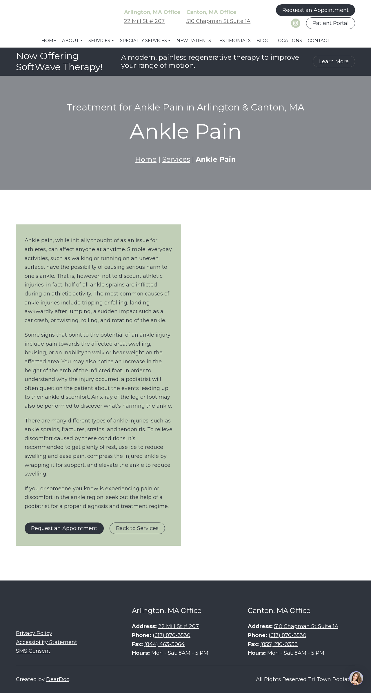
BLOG (263, 40)
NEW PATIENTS (194, 40)
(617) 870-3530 (171, 635)
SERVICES (99, 40)
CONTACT (319, 40)
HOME (48, 40)
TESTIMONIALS (234, 40)
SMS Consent (33, 651)
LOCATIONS (288, 40)
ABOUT (70, 40)
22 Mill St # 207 (144, 21)
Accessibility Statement (46, 642)
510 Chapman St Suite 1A (218, 21)
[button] (315, 10)
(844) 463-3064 (164, 644)
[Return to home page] (59, 17)
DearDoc (57, 679)
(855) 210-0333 (279, 644)
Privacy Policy (34, 633)
